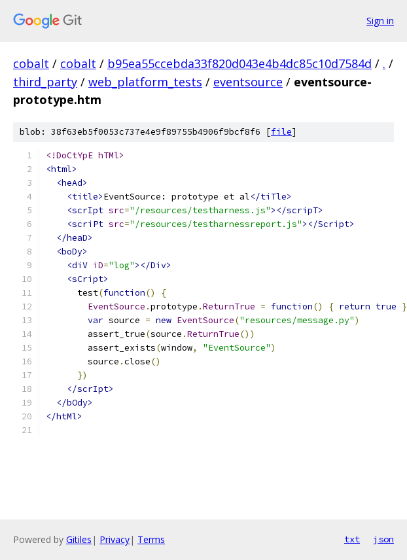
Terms (151, 539)
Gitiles (79, 539)
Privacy (114, 539)
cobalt (31, 63)
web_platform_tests (145, 82)
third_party (45, 82)
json (383, 539)
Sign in (380, 20)
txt (352, 539)
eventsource (248, 82)
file (281, 131)
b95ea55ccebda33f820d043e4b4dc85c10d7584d (239, 63)
